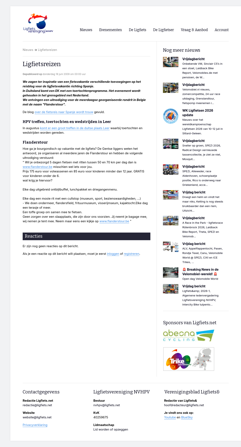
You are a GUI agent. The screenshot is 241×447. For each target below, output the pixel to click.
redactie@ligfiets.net (37, 405)
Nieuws (28, 50)
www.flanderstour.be (37, 167)
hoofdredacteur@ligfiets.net (184, 405)
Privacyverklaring (35, 425)
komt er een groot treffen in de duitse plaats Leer (74, 128)
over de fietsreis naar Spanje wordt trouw (64, 112)
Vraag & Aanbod (194, 30)
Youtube (170, 417)
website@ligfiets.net (37, 417)
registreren (131, 254)
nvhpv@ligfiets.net (106, 405)
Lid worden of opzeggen (110, 429)
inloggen (113, 254)
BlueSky (187, 417)
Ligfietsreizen (47, 50)
